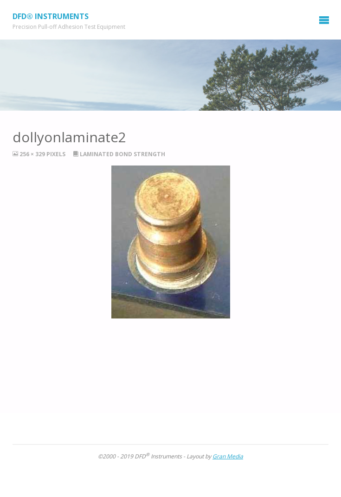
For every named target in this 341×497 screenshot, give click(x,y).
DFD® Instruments (51, 16)
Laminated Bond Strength (122, 154)
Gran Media (227, 456)
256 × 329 (32, 154)
